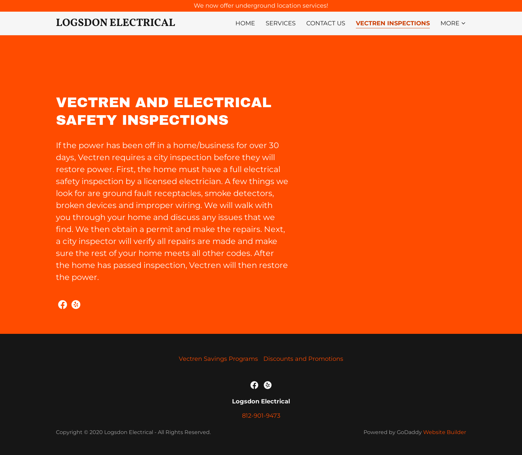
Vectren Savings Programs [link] (218, 358)
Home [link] (245, 23)
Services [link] (281, 23)
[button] (453, 23)
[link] (118, 24)
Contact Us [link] (325, 23)
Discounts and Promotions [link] (303, 358)
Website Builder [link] (444, 432)
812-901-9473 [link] (261, 415)
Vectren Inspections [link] (393, 23)
